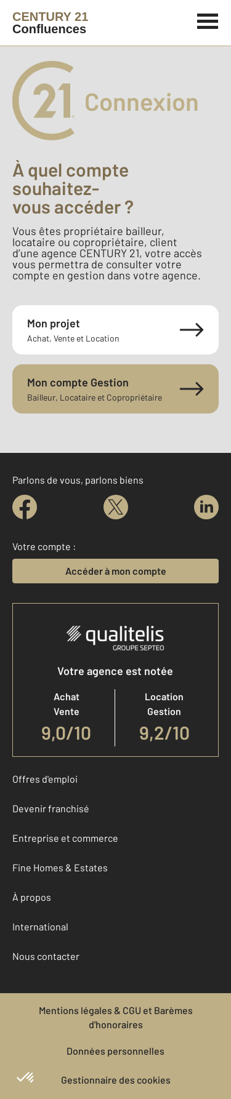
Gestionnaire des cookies (116, 1079)
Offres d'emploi (45, 779)
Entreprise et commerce (65, 838)
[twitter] (115, 507)
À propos (31, 897)
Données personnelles (115, 1051)
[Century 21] (50, 22)
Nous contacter (45, 956)
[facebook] (24, 507)
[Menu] (208, 19)
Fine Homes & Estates (60, 867)
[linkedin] (206, 507)
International (40, 926)
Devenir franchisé (50, 808)
